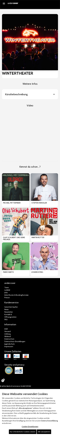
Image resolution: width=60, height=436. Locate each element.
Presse (7, 297)
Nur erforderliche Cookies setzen (22, 432)
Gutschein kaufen (11, 307)
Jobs (6, 292)
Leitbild (7, 290)
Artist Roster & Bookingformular (16, 295)
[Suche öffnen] (57, 3)
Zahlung (7, 334)
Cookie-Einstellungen (30, 426)
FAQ (6, 319)
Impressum (8, 346)
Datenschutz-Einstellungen (14, 341)
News (6, 309)
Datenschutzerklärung (49, 421)
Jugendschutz (9, 344)
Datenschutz (9, 339)
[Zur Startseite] (13, 4)
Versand (7, 331)
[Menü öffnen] (4, 3)
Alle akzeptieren (44, 432)
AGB (6, 329)
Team (6, 287)
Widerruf (7, 336)
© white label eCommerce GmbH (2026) (15, 386)
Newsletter (8, 312)
